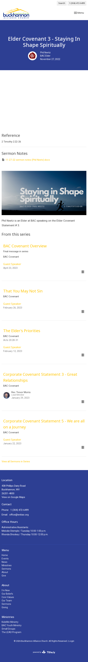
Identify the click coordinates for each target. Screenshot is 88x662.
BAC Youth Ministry (11, 625)
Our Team (7, 600)
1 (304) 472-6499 (77, 3)
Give (4, 575)
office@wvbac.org (19, 514)
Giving (5, 607)
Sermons (6, 568)
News (4, 562)
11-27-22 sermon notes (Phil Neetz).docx (26, 159)
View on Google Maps (13, 497)
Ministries (7, 565)
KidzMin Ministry (10, 622)
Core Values (8, 597)
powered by (44, 652)
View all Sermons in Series (16, 461)
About (5, 572)
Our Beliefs (7, 593)
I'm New (6, 590)
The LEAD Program (11, 632)
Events (5, 558)
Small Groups (8, 628)
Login (71, 641)
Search (61, 3)
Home (5, 555)
